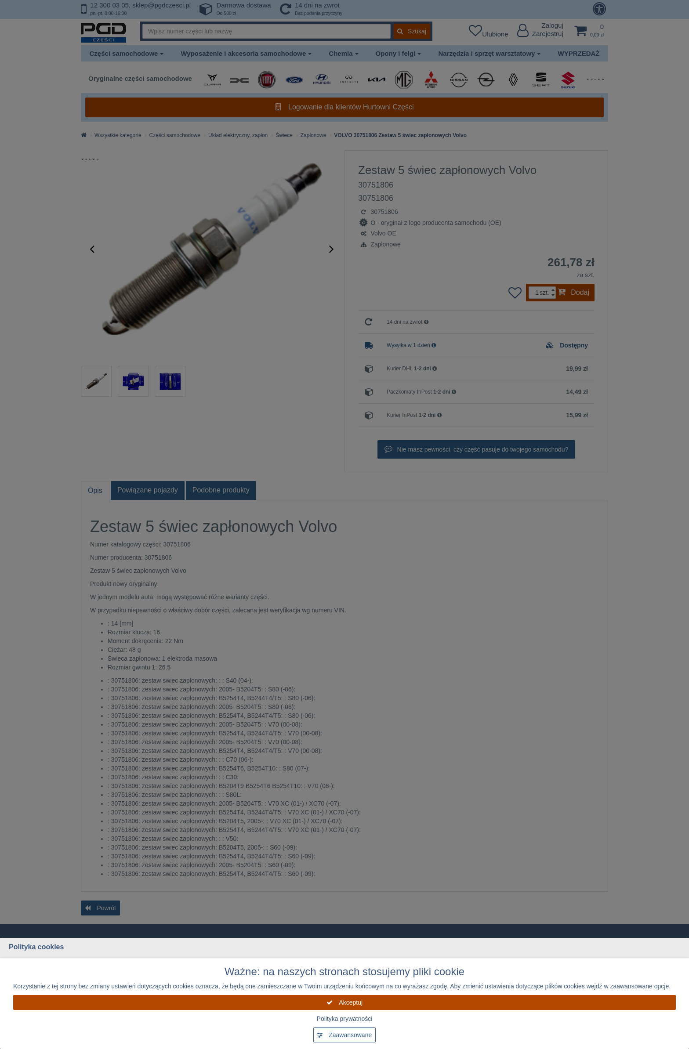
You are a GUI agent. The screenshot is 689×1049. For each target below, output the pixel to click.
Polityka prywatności (345, 1018)
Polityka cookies (36, 947)
